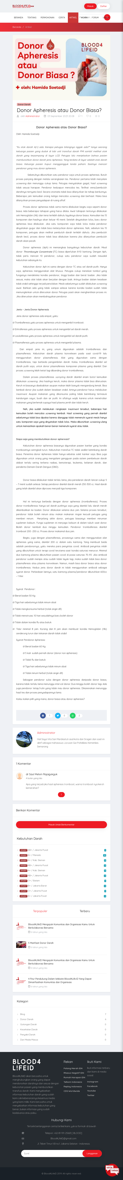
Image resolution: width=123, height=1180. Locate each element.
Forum (95, 17)
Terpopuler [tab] (40, 911)
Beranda (18, 17)
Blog (61, 1014)
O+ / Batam (61, 880)
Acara (84, 17)
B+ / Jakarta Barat (61, 885)
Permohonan (47, 17)
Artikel (73, 17)
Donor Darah (61, 1019)
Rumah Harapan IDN (74, 1077)
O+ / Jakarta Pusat (61, 890)
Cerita (62, 17)
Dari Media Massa (61, 1039)
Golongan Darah (61, 1024)
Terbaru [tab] (85, 911)
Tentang (31, 17)
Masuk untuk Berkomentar (61, 824)
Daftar (103, 6)
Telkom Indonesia (73, 1082)
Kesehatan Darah (61, 1029)
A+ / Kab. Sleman (61, 860)
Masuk (90, 6)
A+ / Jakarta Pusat (61, 896)
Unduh (106, 17)
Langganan (92, 1153)
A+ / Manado (61, 855)
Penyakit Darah (61, 1034)
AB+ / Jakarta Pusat (61, 850)
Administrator (33, 116)
